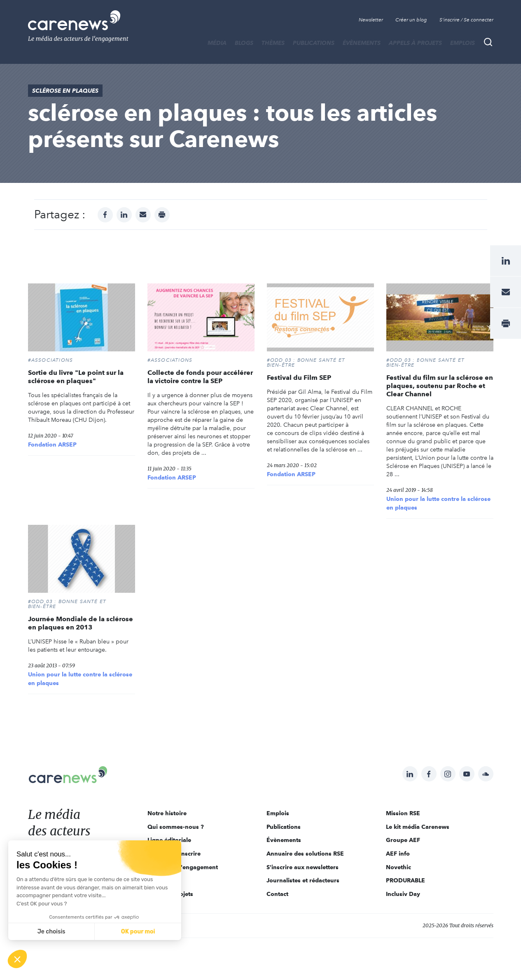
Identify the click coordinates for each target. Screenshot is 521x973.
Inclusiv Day (403, 894)
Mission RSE (403, 813)
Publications (313, 43)
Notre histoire (167, 813)
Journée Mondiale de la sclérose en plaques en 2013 (80, 623)
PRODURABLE (405, 880)
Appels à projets (415, 43)
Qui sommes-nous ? (175, 826)
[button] (17, 959)
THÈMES (273, 43)
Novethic (398, 867)
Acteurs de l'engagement (182, 867)
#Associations (50, 360)
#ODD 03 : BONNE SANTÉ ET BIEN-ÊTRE (306, 362)
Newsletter (371, 20)
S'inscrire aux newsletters (302, 867)
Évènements (362, 43)
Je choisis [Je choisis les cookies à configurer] (51, 931)
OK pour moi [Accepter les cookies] (138, 931)
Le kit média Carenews (417, 826)
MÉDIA (217, 43)
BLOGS (244, 43)
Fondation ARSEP (52, 444)
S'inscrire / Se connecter (466, 20)
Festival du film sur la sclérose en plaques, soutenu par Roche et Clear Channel (439, 386)
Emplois (462, 43)
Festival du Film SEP (299, 377)
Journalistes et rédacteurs (302, 880)
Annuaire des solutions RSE (305, 853)
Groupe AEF (403, 840)
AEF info (398, 853)
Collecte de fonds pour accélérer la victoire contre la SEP (200, 377)
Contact (277, 894)
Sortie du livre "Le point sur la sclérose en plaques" (76, 377)
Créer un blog (411, 20)
